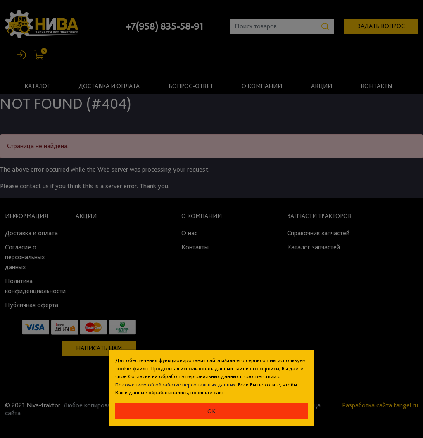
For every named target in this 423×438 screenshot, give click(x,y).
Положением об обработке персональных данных (175, 384)
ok (211, 411)
